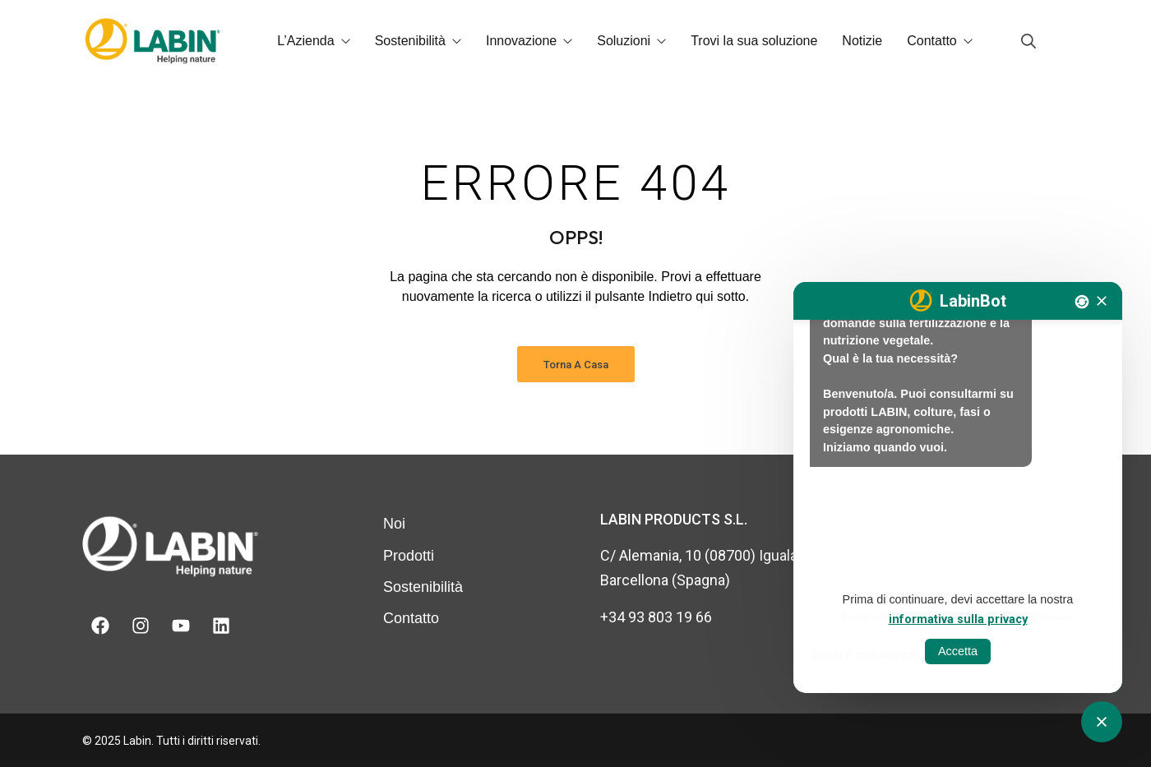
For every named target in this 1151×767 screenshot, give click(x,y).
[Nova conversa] (1082, 301)
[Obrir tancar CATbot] (1101, 721)
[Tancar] (1101, 301)
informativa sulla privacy (958, 619)
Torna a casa (575, 364)
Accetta (958, 651)
